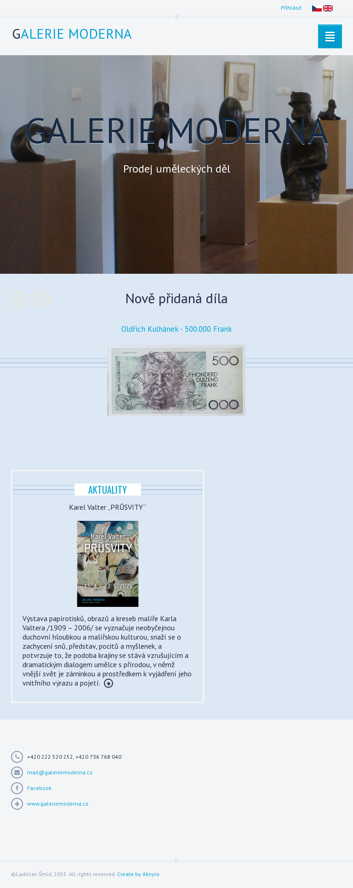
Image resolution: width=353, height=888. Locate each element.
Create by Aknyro (138, 874)
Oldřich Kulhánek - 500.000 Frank (176, 329)
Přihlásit (291, 7)
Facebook (39, 787)
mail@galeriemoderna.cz (59, 772)
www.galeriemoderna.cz (57, 803)
